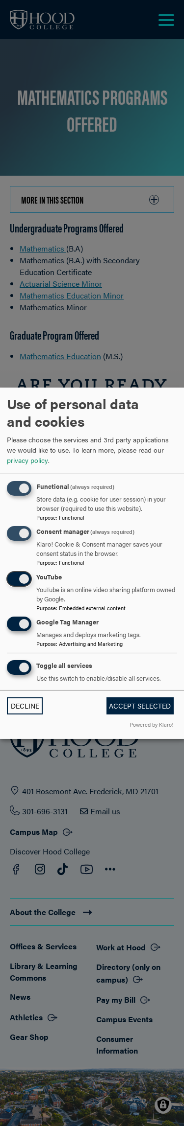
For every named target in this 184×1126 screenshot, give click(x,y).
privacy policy (27, 460)
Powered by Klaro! (151, 724)
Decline (25, 706)
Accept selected (140, 706)
